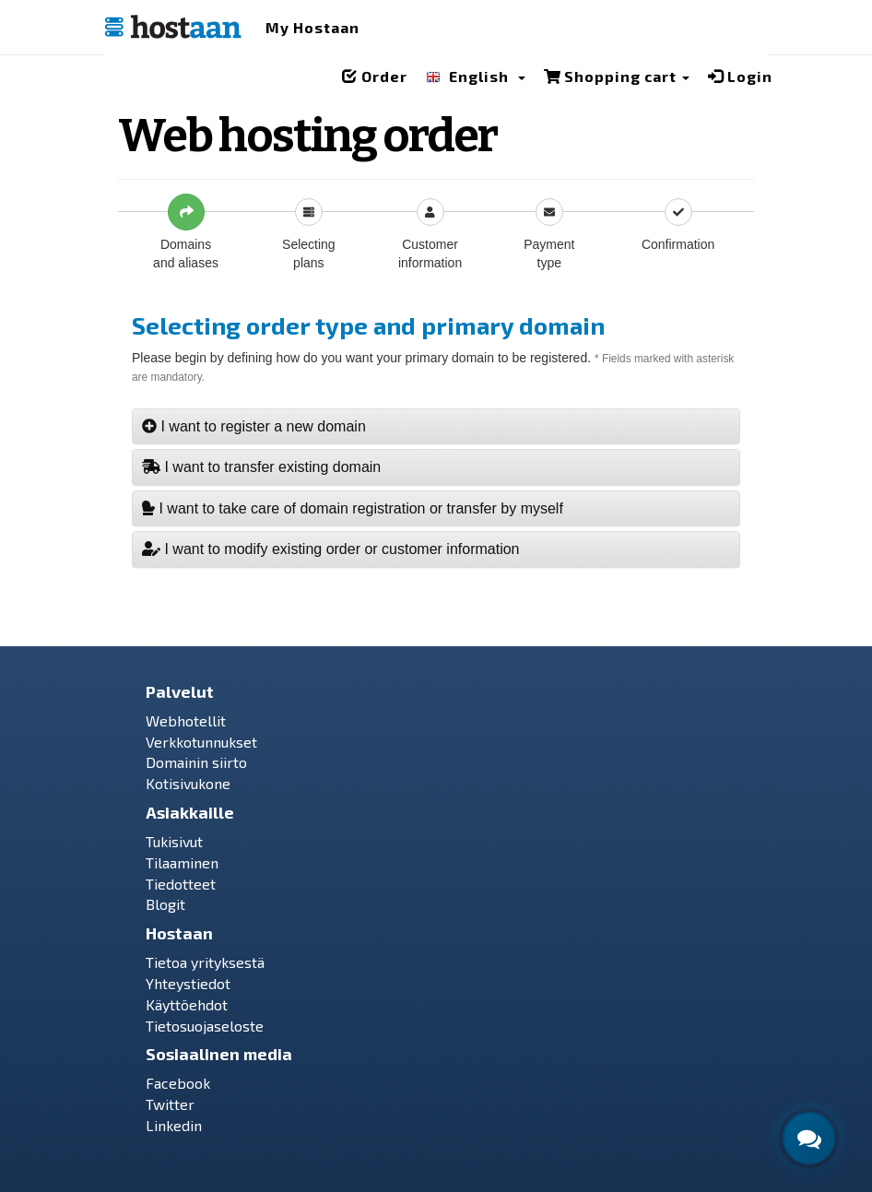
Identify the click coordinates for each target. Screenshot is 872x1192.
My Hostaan (312, 27)
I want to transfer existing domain (261, 467)
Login (740, 76)
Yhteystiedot (188, 983)
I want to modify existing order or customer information (331, 549)
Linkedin (174, 1125)
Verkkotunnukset (201, 741)
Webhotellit (186, 720)
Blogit (165, 904)
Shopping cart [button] (616, 76)
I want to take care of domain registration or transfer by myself (352, 508)
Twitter (170, 1104)
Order (374, 76)
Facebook (178, 1083)
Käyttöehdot (187, 1004)
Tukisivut (174, 841)
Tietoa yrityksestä (205, 962)
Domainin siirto (196, 762)
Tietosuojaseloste (205, 1025)
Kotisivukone (188, 783)
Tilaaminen (182, 862)
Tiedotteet (181, 883)
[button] (475, 80)
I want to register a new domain (254, 426)
